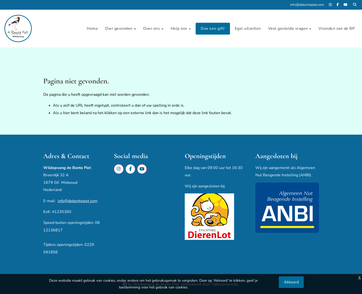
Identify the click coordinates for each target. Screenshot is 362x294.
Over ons (153, 28)
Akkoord (291, 282)
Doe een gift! (213, 28)
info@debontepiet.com (77, 200)
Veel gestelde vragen (289, 28)
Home (92, 28)
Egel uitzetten (248, 28)
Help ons (181, 28)
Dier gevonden (120, 28)
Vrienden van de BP (336, 28)
